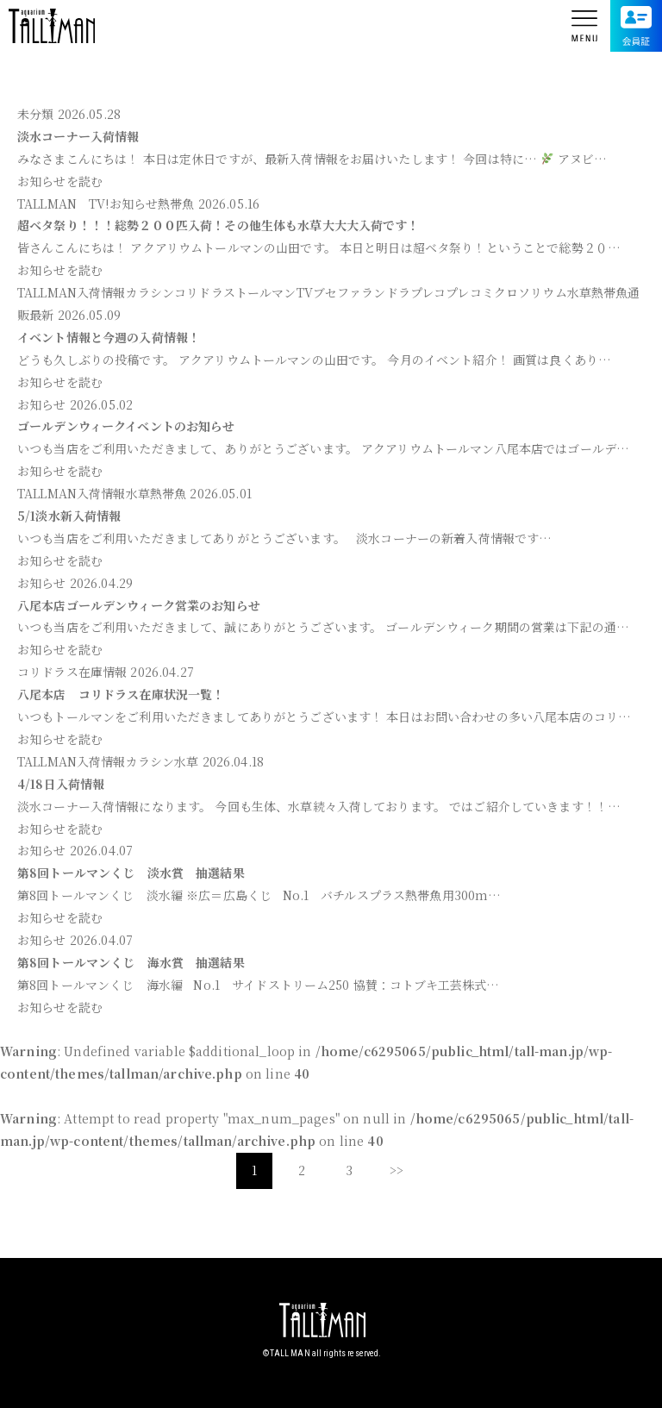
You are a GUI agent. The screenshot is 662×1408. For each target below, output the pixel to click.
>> (396, 1170)
